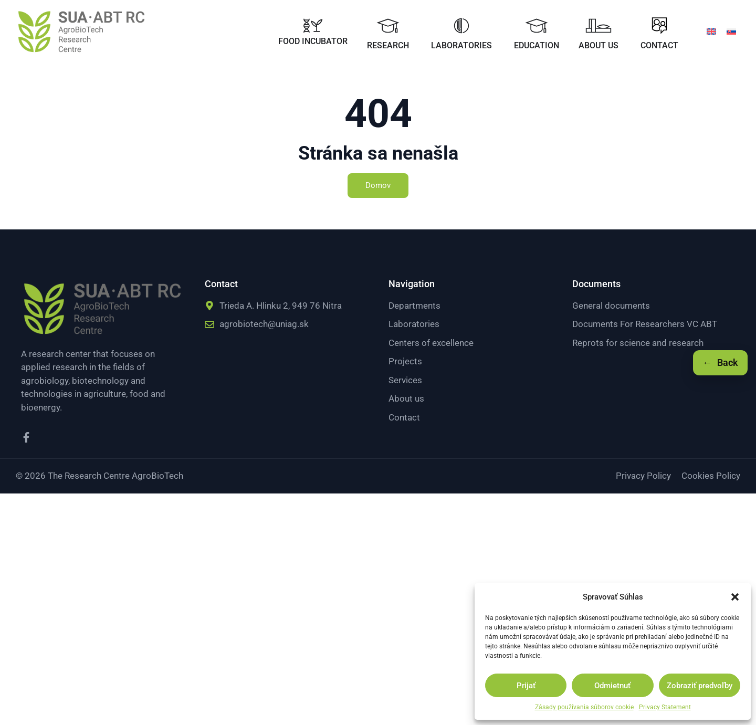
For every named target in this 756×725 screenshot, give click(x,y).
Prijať (526, 685)
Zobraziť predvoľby (699, 685)
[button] (735, 597)
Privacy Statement (665, 707)
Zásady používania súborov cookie (584, 707)
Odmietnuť (612, 685)
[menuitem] (711, 31)
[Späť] (720, 362)
